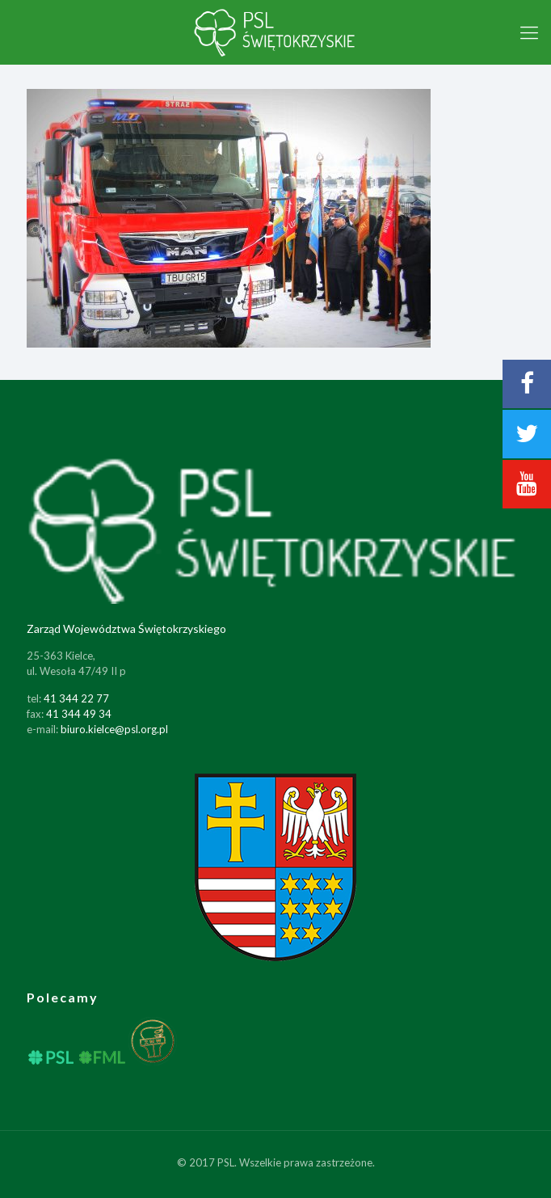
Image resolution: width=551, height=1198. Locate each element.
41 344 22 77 (76, 698)
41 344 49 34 (78, 713)
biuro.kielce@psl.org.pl (114, 729)
